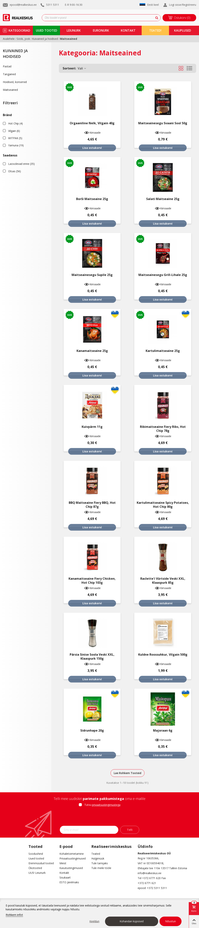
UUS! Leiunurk (37, 873)
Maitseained (10, 90)
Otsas (14, 171)
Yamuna (16, 145)
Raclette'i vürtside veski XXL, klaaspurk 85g (162, 581)
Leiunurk (74, 30)
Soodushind (35, 853)
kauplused (182, 30)
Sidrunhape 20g (92, 731)
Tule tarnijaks (99, 863)
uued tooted (46, 30)
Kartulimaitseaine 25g (163, 351)
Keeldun (94, 921)
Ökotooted (35, 868)
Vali (75, 68)
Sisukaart (65, 877)
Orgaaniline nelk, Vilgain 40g (92, 123)
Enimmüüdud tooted (41, 863)
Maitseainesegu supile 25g (92, 275)
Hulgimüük (97, 858)
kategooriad (19, 30)
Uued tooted (36, 858)
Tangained (9, 74)
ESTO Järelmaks (69, 882)
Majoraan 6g (162, 731)
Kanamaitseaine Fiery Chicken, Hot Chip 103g (92, 581)
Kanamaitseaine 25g (92, 351)
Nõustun (170, 921)
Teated (95, 853)
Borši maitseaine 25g (92, 199)
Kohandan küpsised (132, 921)
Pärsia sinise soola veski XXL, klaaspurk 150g (92, 657)
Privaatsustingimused (72, 858)
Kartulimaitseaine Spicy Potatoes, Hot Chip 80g (163, 505)
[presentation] (99, 817)
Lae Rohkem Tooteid (127, 773)
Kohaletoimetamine (71, 853)
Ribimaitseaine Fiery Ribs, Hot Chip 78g (163, 429)
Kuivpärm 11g (92, 427)
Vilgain (14, 131)
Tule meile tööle (101, 868)
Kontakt (64, 873)
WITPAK (15, 138)
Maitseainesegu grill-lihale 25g (162, 275)
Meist (62, 863)
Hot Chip (15, 123)
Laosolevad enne (21, 164)
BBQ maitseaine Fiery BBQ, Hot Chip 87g (92, 505)
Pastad (7, 66)
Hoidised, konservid (15, 82)
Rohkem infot (14, 915)
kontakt (128, 30)
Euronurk (101, 30)
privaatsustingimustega (106, 805)
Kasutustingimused (71, 868)
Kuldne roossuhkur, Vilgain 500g (162, 655)
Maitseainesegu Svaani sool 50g (162, 123)
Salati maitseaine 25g (162, 199)
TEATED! (155, 30)
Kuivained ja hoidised (15, 53)
